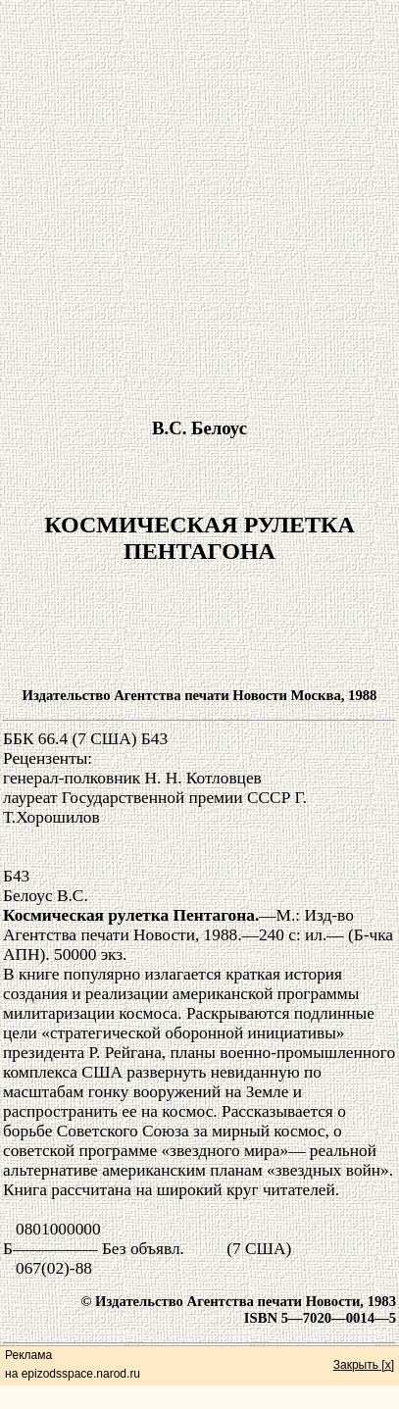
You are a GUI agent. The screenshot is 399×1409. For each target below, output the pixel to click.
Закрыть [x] (363, 1365)
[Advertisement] (198, 201)
